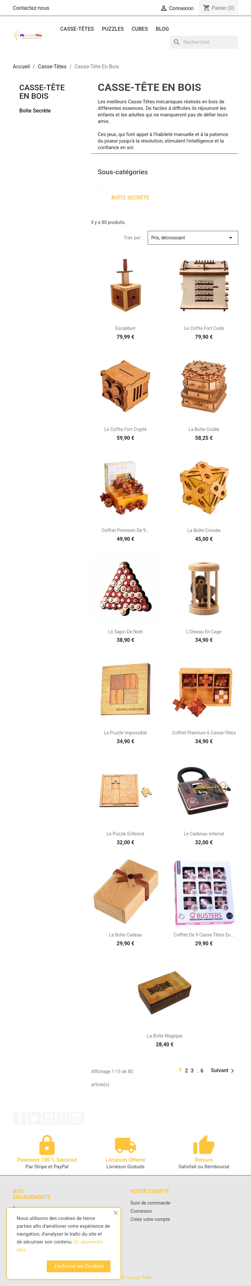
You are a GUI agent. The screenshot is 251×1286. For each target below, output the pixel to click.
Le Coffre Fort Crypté (125, 429)
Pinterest (63, 1118)
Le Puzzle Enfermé (125, 833)
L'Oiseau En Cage (204, 631)
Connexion (141, 1211)
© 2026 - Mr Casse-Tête (125, 1277)
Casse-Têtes (77, 29)
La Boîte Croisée (203, 530)
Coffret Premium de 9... (125, 530)
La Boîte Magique (164, 1035)
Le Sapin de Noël (125, 631)
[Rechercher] (204, 42)
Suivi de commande (150, 1203)
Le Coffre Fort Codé (204, 328)
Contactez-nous (31, 8)
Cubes (140, 29)
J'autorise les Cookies (78, 1266)
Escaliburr (125, 328)
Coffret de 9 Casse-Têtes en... (204, 934)
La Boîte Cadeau (125, 934)
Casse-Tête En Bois (42, 92)
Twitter (34, 1118)
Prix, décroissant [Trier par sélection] (193, 238)
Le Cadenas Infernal (204, 833)
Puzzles (113, 29)
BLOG (162, 29)
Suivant (223, 1071)
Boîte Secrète (35, 111)
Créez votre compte (150, 1219)
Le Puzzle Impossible (125, 732)
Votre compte (149, 1191)
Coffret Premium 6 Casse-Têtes (204, 732)
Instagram (77, 1118)
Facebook (19, 1118)
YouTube (48, 1118)
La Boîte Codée (204, 429)
